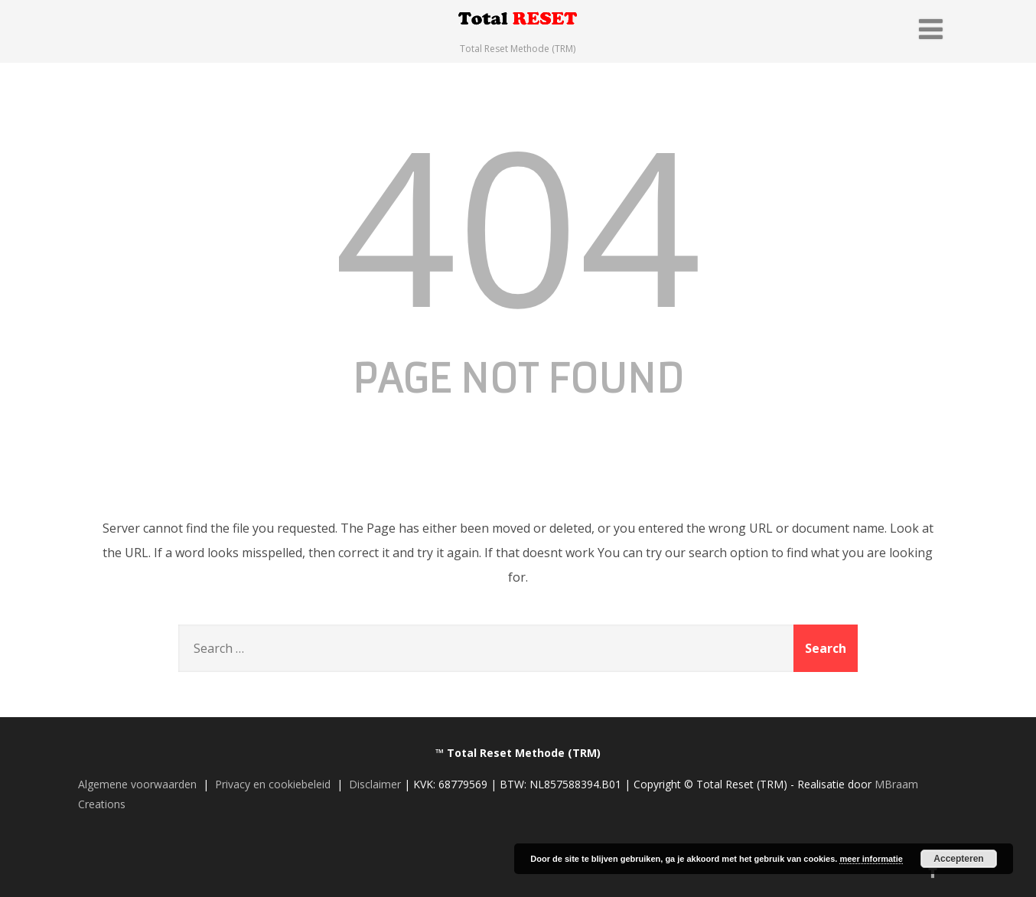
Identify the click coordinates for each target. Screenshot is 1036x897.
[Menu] (931, 28)
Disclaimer (375, 784)
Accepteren (958, 858)
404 (518, 224)
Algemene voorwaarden (137, 784)
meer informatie (871, 858)
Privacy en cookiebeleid (273, 784)
